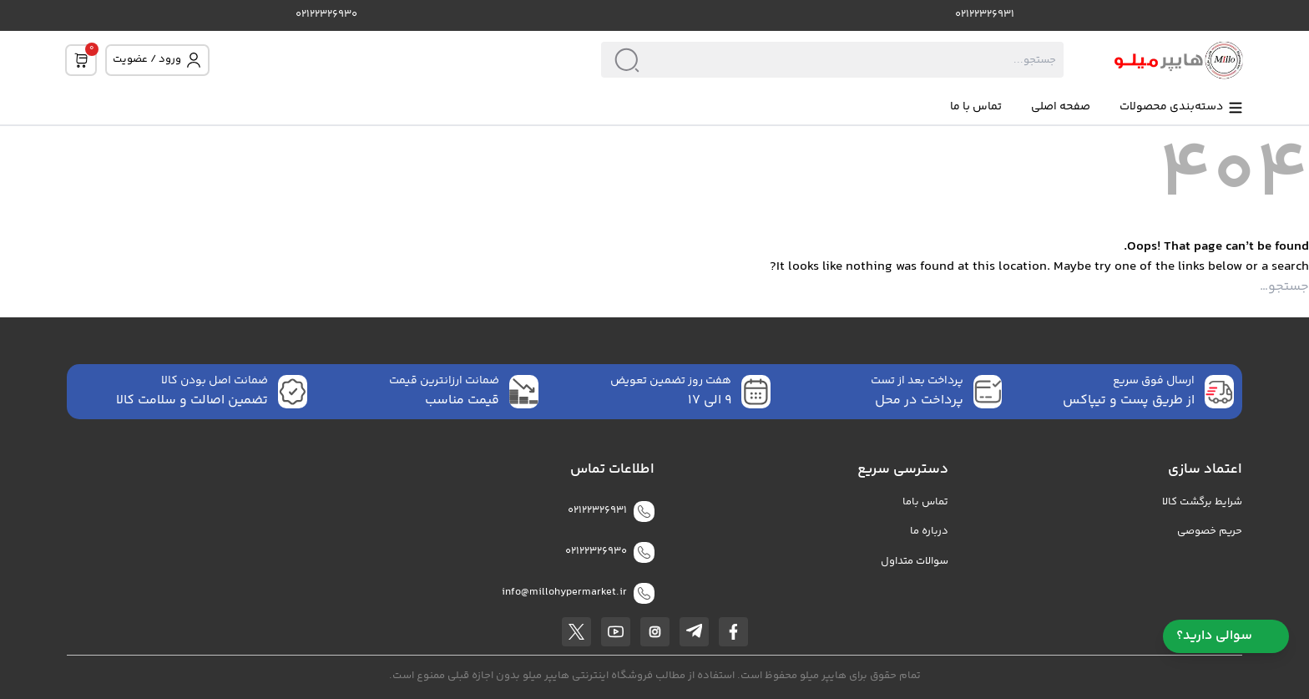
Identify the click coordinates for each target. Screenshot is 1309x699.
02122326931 (984, 15)
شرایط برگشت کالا (1202, 502)
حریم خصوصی (1209, 531)
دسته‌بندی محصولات (1181, 107)
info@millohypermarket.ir (564, 592)
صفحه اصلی (1060, 107)
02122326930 (326, 15)
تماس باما (925, 502)
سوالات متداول (914, 562)
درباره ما (929, 531)
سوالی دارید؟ (1226, 636)
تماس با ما (976, 107)
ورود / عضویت (157, 59)
